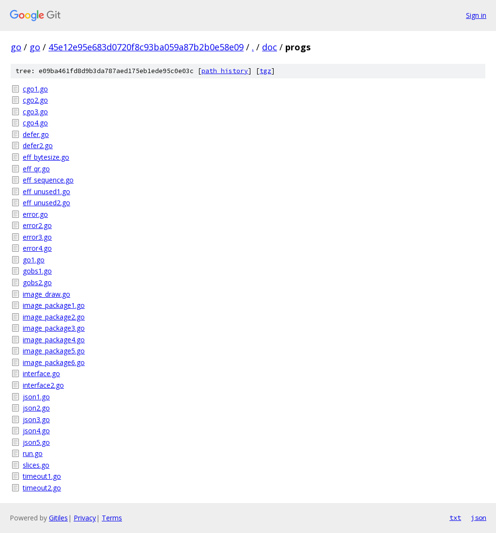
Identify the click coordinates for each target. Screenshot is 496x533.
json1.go (36, 396)
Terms (112, 517)
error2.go (37, 225)
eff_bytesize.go (46, 157)
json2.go (36, 407)
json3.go (36, 419)
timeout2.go (42, 487)
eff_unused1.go (46, 191)
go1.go (34, 259)
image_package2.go (54, 316)
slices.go (36, 465)
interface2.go (43, 385)
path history (225, 71)
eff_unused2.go (46, 202)
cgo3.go (35, 111)
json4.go (36, 430)
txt (455, 517)
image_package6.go (54, 362)
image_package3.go (54, 328)
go (16, 47)
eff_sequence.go (48, 179)
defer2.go (38, 145)
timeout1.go (42, 476)
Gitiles (58, 517)
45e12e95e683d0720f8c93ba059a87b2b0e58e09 (146, 47)
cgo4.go (35, 122)
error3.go (37, 237)
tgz (265, 71)
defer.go (36, 134)
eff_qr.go (36, 168)
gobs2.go (37, 282)
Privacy (85, 517)
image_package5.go (54, 350)
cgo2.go (35, 100)
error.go (35, 214)
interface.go (41, 373)
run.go (33, 453)
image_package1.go (54, 305)
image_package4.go (54, 339)
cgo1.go (35, 88)
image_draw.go (46, 294)
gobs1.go (37, 270)
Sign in (476, 15)
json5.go (36, 442)
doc (269, 47)
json (478, 517)
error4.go (37, 248)
